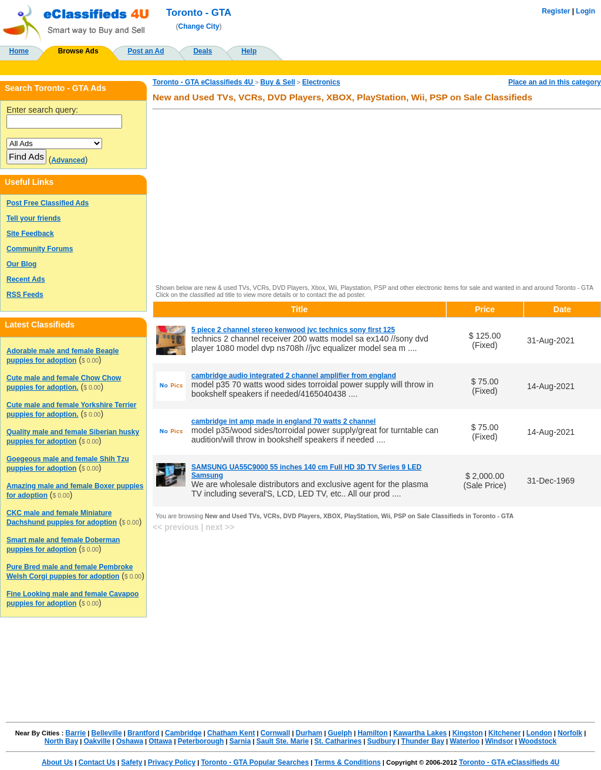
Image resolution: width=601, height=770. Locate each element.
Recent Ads (25, 279)
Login (585, 11)
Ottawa (160, 741)
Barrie (76, 733)
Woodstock (537, 741)
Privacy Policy (171, 762)
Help (248, 51)
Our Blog (21, 264)
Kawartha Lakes (420, 733)
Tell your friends (33, 218)
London (539, 733)
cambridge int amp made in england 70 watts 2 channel (283, 421)
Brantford (143, 733)
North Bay (61, 741)
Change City (199, 26)
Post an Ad (145, 51)
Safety (131, 762)
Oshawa (129, 741)
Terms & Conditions (348, 762)
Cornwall (276, 733)
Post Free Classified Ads (47, 203)
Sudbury (381, 741)
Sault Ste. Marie (282, 741)
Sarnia (240, 741)
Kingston (468, 733)
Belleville (107, 733)
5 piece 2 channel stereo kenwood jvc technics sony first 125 (293, 330)
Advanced (68, 160)
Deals (202, 51)
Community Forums (39, 249)
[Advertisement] (377, 198)
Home (19, 51)
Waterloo (465, 741)
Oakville (96, 741)
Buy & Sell (278, 82)
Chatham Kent (231, 733)
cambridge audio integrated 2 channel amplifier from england (293, 376)
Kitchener (504, 733)
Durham (309, 733)
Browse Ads (78, 51)
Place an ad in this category (554, 82)
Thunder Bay (422, 741)
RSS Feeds (24, 295)
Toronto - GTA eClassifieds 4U (204, 82)
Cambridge (183, 733)
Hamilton (372, 733)
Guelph (339, 733)
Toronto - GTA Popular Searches (255, 762)
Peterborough (201, 741)
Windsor (499, 741)
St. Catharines (338, 741)
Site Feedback (30, 233)
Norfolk (570, 733)
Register (556, 11)
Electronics (321, 82)
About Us (57, 762)
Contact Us (97, 762)
